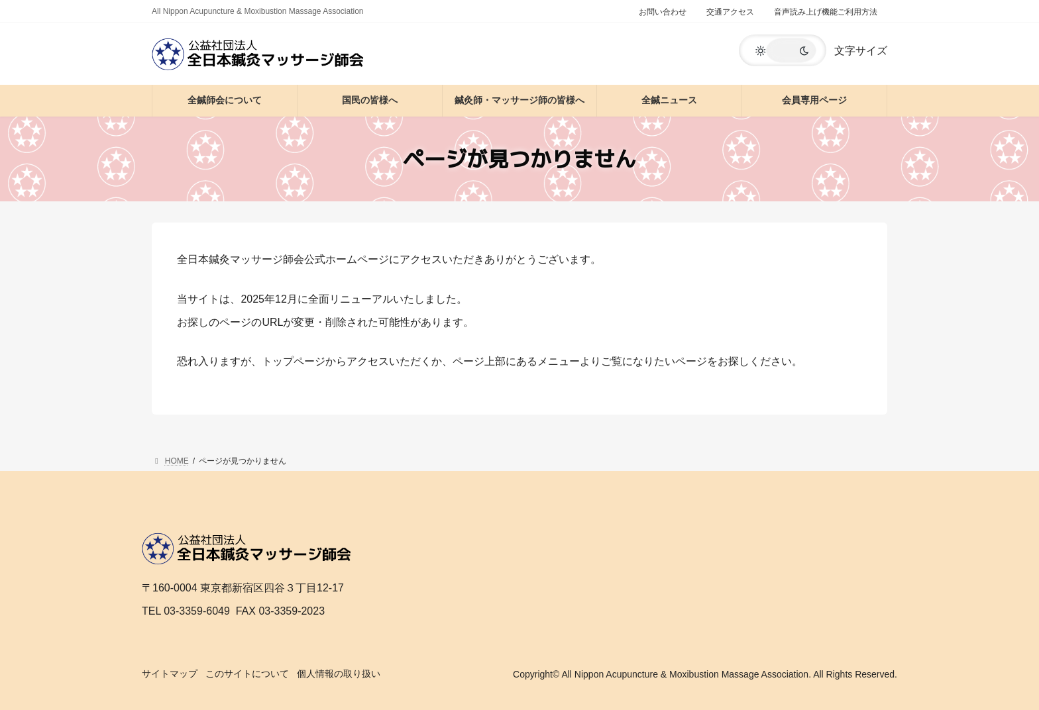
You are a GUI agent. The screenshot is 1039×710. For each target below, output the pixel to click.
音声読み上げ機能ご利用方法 (825, 12)
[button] (782, 50)
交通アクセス (730, 12)
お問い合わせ (662, 12)
